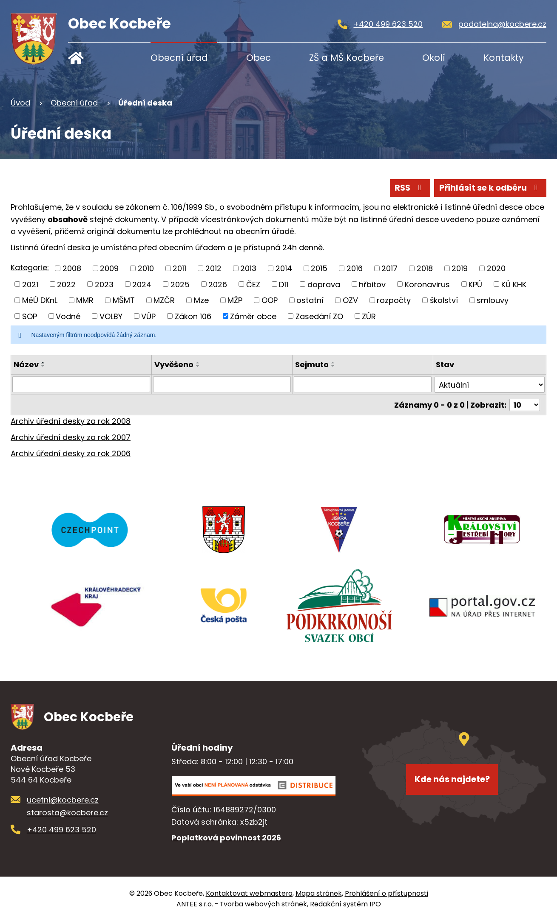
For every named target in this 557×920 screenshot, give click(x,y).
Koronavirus (427, 284)
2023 (104, 284)
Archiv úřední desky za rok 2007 (71, 436)
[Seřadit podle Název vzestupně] (43, 362)
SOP (29, 316)
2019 (460, 268)
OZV (350, 300)
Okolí (433, 57)
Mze (201, 300)
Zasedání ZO (319, 316)
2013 (248, 268)
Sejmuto (312, 364)
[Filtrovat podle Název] (81, 384)
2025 (180, 284)
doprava (323, 284)
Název (26, 364)
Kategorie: (30, 267)
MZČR (164, 300)
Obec (258, 57)
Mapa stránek (319, 892)
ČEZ (253, 284)
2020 (496, 268)
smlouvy (493, 300)
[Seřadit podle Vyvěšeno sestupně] (198, 366)
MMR (85, 300)
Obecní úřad (179, 57)
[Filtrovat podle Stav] (490, 384)
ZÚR (369, 316)
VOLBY (110, 316)
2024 (141, 284)
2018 (425, 268)
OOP (269, 300)
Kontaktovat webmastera (249, 892)
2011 (179, 268)
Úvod (94, 57)
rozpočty (394, 300)
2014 (284, 268)
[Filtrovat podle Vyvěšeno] (222, 384)
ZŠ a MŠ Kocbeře (346, 57)
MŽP (234, 300)
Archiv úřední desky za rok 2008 (71, 420)
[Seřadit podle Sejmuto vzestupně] (333, 362)
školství (444, 300)
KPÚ (475, 284)
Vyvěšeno (173, 364)
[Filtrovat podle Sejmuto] (363, 384)
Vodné (68, 316)
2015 (319, 268)
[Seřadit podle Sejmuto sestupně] (333, 366)
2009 (109, 268)
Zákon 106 (193, 316)
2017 (389, 268)
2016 (355, 268)
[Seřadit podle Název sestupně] (43, 366)
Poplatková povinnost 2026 (226, 837)
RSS (408, 188)
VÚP (148, 316)
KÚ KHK (513, 284)
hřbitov (372, 284)
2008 (72, 268)
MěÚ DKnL (39, 300)
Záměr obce (253, 316)
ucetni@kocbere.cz (63, 799)
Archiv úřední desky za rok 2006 (71, 452)
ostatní (310, 300)
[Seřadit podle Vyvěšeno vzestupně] (198, 362)
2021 (30, 284)
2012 (213, 268)
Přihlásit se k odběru (489, 188)
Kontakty (503, 57)
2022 (66, 284)
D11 (283, 284)
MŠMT (124, 300)
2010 (146, 268)
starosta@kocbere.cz (67, 811)
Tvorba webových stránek (263, 903)
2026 (217, 284)
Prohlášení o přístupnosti (386, 892)
